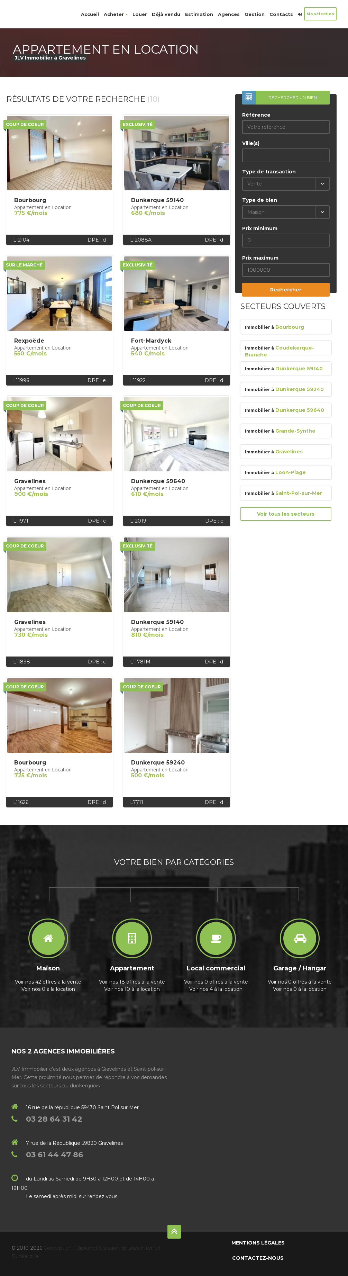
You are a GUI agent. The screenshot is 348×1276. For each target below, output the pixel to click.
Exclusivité (138, 124)
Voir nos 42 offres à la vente (48, 982)
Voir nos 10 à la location (132, 989)
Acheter (116, 14)
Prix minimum (259, 228)
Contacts (281, 14)
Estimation (199, 14)
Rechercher (285, 290)
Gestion (255, 14)
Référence (256, 115)
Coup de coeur (25, 124)
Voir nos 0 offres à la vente (216, 982)
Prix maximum (260, 258)
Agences (229, 14)
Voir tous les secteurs (285, 514)
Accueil (90, 14)
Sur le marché (24, 265)
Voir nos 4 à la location (215, 989)
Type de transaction (269, 172)
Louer (139, 14)
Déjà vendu (166, 14)
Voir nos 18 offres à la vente (132, 982)
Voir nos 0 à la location (48, 989)
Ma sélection (320, 13)
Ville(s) (250, 143)
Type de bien (259, 200)
